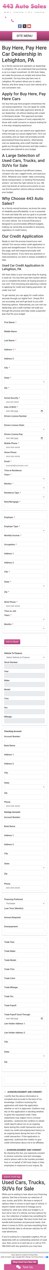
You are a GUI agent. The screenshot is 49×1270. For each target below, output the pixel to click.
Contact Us (25, 1255)
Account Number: (12, 736)
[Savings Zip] (24, 877)
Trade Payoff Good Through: (17, 1014)
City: (6, 367)
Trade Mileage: (11, 987)
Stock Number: (11, 662)
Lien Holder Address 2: (14, 1032)
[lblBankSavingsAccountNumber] (24, 821)
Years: (7, 474)
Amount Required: (12, 917)
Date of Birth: (10, 407)
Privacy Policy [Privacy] (34, 1255)
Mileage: (8, 716)
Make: (7, 680)
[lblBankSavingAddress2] (24, 848)
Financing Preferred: (13, 899)
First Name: (9, 322)
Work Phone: (10, 602)
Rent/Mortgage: (11, 502)
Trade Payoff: (10, 1005)
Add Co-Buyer (12, 642)
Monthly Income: (12, 535)
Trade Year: (9, 942)
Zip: (6, 388)
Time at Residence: (13, 470)
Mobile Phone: (11, 443)
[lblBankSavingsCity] (24, 857)
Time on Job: (10, 611)
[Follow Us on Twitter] (24, 26)
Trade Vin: (9, 996)
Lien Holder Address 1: (14, 1023)
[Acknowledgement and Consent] (5, 1092)
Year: (6, 671)
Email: (7, 461)
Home (13, 1255)
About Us (18, 1255)
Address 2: (9, 358)
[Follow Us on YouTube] (29, 26)
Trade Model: (10, 960)
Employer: (8, 517)
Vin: (6, 707)
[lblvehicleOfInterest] (24, 657)
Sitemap (27, 1257)
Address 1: (9, 349)
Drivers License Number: (15, 416)
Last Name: (9, 340)
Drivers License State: (14, 425)
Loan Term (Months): (14, 908)
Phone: (7, 802)
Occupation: (9, 544)
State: (7, 378)
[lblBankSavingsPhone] (24, 887)
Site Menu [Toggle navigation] (25, 36)
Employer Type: (11, 526)
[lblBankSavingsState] (24, 867)
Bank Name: (10, 745)
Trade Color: (10, 978)
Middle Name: (10, 331)
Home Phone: (10, 452)
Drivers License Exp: (13, 434)
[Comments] (24, 1080)
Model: (7, 689)
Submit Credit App (12, 1177)
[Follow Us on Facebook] (20, 26)
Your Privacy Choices (39, 1257)
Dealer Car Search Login (8, 1257)
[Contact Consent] (5, 1150)
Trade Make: (10, 951)
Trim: (6, 698)
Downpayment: (11, 926)
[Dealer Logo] (24, 8)
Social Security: (11, 398)
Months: (8, 483)
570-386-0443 (27, 20)
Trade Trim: (9, 969)
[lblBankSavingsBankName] (24, 830)
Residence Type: (11, 493)
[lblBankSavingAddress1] (24, 839)
